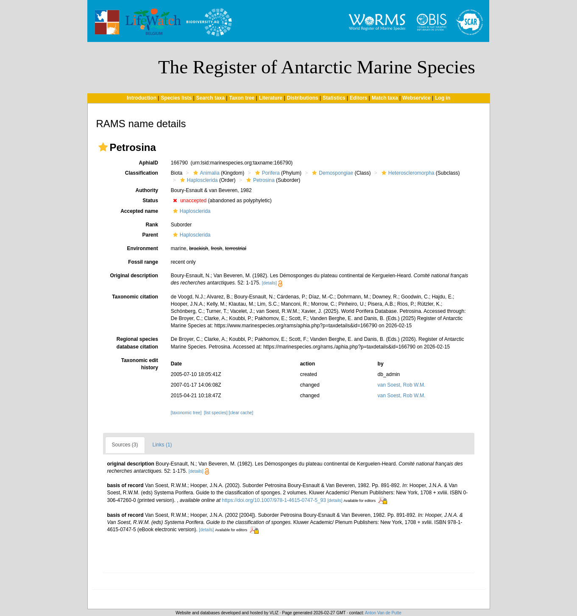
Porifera (266, 173)
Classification (141, 173)
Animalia (205, 173)
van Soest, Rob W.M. (402, 385)
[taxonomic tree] (186, 412)
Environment (142, 248)
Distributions (302, 98)
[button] (103, 147)
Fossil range (143, 262)
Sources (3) (125, 445)
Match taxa (385, 98)
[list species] (215, 412)
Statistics (334, 98)
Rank (151, 225)
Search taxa (210, 98)
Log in (442, 98)
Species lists (176, 98)
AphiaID (148, 163)
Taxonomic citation (135, 297)
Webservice (416, 98)
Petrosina (259, 180)
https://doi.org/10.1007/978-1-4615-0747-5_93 (274, 500)
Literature (270, 98)
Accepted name (139, 211)
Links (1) (162, 445)
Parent (150, 235)
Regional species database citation (137, 342)
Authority (147, 190)
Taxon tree (241, 98)
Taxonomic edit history (139, 364)
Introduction (141, 98)
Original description (134, 276)
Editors (358, 98)
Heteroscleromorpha (407, 173)
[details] (269, 283)
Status (150, 200)
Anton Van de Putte (383, 612)
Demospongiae (331, 173)
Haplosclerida (198, 180)
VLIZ (274, 612)
